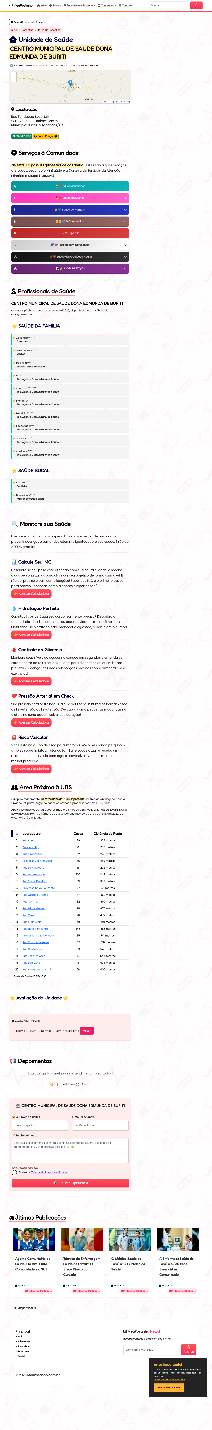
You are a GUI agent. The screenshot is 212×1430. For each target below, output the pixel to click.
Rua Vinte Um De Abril (37, 969)
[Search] (169, 5)
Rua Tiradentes (32, 854)
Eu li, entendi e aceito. (169, 1387)
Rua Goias (29, 915)
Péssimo (18, 1072)
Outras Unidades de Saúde (27, 22)
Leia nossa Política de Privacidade (169, 1379)
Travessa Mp (31, 847)
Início (14, 30)
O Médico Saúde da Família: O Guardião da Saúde (128, 1305)
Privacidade (22, 1387)
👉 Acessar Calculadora (31, 593)
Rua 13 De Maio (32, 922)
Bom (57, 1072)
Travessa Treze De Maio (38, 935)
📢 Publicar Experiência (70, 1224)
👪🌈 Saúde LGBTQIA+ (70, 268)
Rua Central (30, 902)
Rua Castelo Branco (35, 895)
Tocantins (27, 30)
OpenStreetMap (123, 102)
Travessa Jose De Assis (38, 861)
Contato (21, 1397)
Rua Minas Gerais (34, 908)
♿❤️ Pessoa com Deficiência (70, 245)
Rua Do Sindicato (33, 868)
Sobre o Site (23, 1382)
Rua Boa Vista (31, 963)
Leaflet (108, 102)
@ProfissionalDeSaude (38, 1332)
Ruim (31, 1072)
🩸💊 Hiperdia (70, 233)
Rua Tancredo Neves (36, 942)
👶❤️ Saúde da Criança (70, 186)
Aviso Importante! (168, 1364)
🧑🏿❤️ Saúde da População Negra (70, 257)
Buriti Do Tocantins (49, 30)
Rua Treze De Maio (35, 881)
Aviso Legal (22, 1392)
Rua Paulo (29, 840)
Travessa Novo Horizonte (39, 888)
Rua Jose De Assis (34, 956)
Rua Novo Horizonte (35, 929)
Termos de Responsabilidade (49, 1214)
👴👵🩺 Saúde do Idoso (70, 221)
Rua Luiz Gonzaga (34, 874)
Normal (44, 1072)
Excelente (71, 1072)
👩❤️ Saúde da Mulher (70, 198)
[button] (55, 5)
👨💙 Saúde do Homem (70, 210)
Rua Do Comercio (34, 949)
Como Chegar (45, 136)
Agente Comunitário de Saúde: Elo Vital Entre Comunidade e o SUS (32, 1305)
